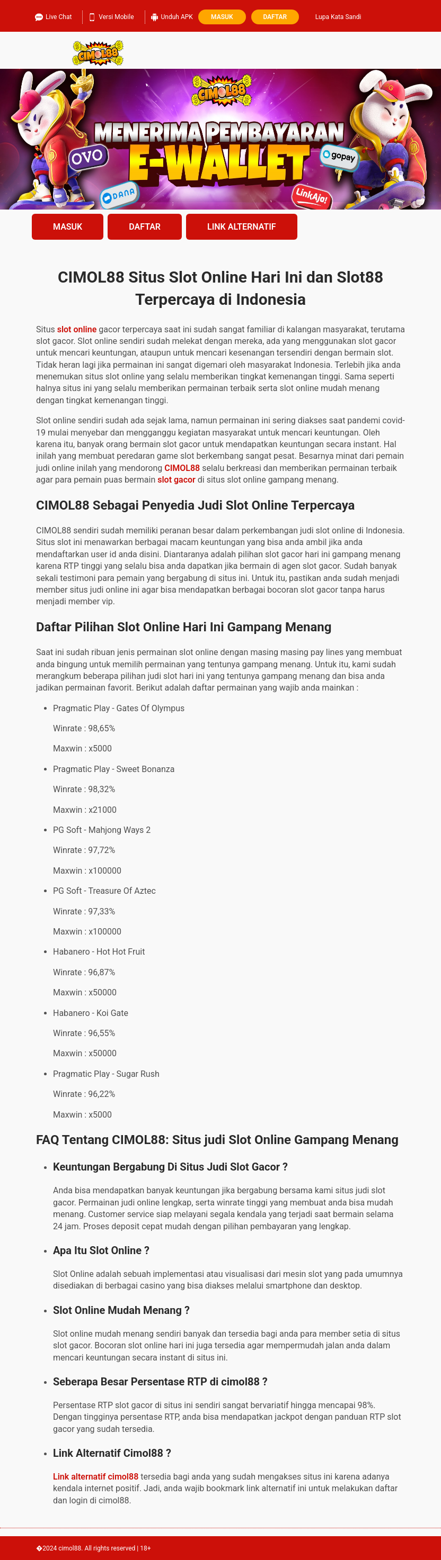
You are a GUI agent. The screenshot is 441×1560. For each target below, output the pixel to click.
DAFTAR (145, 227)
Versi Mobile (111, 16)
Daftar (275, 17)
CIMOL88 (182, 468)
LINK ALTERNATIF (241, 227)
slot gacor (176, 480)
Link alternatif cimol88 (95, 1477)
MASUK (67, 227)
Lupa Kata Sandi (338, 17)
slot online (77, 329)
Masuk (222, 17)
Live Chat (53, 16)
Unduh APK (172, 16)
